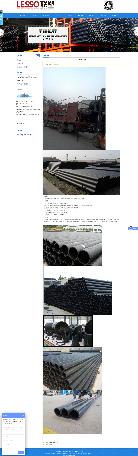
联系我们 (115, 15)
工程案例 (69, 15)
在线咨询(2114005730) (24, 135)
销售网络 (80, 15)
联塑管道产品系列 (22, 67)
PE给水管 (20, 63)
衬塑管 (19, 60)
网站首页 (23, 15)
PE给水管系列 (53, 442)
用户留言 (103, 15)
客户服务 (92, 15)
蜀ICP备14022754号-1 (69, 455)
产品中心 (57, 15)
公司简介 (34, 15)
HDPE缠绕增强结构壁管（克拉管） (28, 77)
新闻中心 (46, 15)
